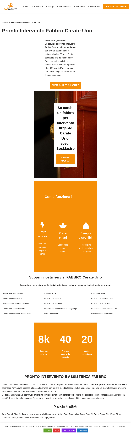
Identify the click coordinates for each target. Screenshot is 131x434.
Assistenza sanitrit (97, 395)
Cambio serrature (10, 395)
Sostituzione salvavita (55, 414)
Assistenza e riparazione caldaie (104, 391)
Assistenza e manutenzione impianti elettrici (65, 386)
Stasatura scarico (97, 414)
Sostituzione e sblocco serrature (16, 419)
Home (25, 5)
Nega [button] (57, 430)
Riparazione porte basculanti (15, 405)
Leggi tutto (83, 430)
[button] (42, 4)
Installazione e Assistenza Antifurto (61, 391)
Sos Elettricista (64, 5)
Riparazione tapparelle (12, 414)
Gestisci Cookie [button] (69, 430)
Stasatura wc (95, 419)
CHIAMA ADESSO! (65, 110)
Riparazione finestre (11, 400)
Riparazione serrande (11, 410)
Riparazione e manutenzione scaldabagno (108, 400)
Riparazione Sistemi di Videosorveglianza (64, 410)
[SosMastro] (10, 6)
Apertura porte (8, 386)
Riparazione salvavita (55, 405)
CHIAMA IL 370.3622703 (116, 6)
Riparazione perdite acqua (101, 410)
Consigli (50, 5)
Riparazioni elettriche (55, 400)
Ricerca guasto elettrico (56, 395)
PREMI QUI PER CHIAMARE (65, 58)
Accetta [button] (48, 430)
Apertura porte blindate (12, 391)
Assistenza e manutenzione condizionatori (108, 386)
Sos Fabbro (79, 5)
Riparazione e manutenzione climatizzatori (108, 405)
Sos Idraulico (29, 8)
